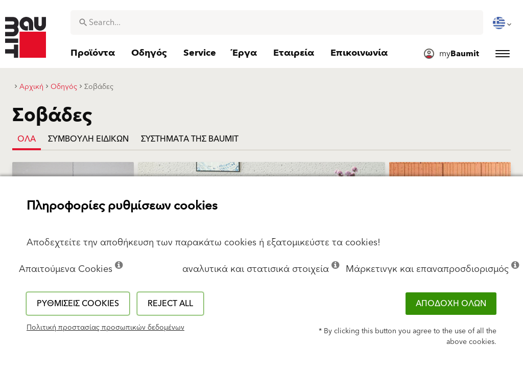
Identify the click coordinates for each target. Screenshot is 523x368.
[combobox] (276, 22)
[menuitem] (503, 23)
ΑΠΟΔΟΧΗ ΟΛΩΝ (451, 303)
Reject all (170, 303)
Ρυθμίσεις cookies (78, 303)
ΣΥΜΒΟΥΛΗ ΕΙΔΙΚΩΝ (88, 139)
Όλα (26, 139)
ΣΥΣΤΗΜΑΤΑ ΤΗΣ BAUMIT (190, 139)
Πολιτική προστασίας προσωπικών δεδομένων (105, 327)
